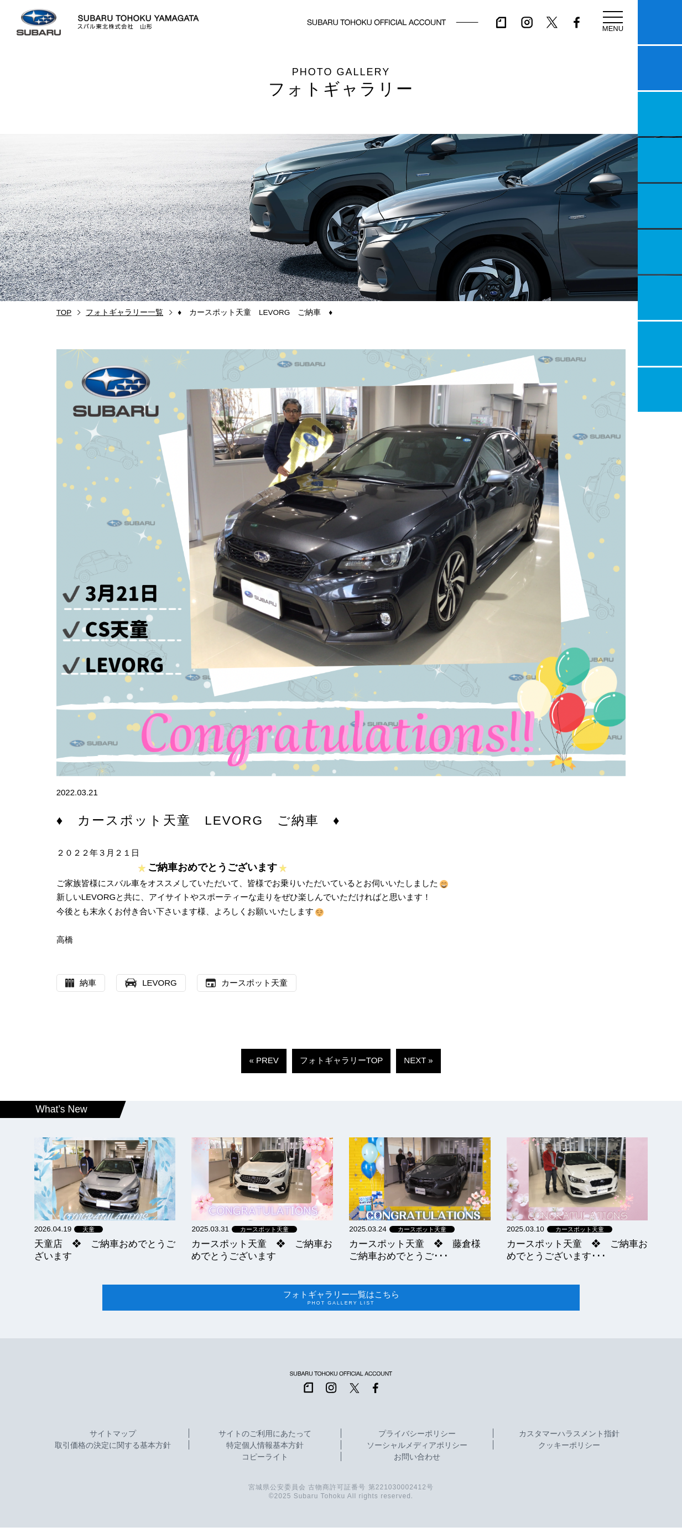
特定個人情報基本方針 (265, 1450)
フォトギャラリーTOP (341, 1060)
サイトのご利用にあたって (264, 1438)
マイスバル (660, 22)
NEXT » (418, 1060)
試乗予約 (660, 68)
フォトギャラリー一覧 (124, 312)
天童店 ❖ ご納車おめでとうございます (104, 1250)
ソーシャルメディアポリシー (417, 1450)
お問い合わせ (417, 1462)
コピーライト (265, 1462)
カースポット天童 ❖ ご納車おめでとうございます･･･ (577, 1250)
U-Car (660, 252)
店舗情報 (660, 206)
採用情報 (660, 390)
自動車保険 (660, 298)
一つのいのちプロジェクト (660, 114)
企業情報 (660, 344)
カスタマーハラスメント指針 (569, 1438)
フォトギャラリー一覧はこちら (341, 1300)
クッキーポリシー (569, 1450)
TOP (64, 312)
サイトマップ (113, 1438)
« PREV (263, 1060)
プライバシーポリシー (417, 1438)
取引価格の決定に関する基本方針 (113, 1450)
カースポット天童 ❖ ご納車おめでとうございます (261, 1250)
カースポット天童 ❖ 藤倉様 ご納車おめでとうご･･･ (419, 1250)
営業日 (660, 160)
